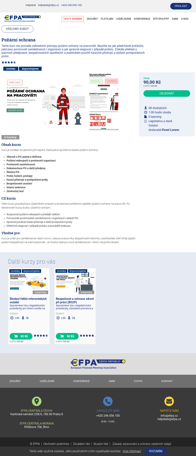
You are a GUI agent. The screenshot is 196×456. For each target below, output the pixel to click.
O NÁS (186, 18)
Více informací (132, 451)
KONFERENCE (142, 18)
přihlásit (181, 6)
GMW (175, 18)
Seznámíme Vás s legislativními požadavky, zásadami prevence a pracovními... (74, 307)
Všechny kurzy (17, 29)
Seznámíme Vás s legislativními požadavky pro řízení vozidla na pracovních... (27, 307)
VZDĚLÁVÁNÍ (123, 18)
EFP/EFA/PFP (161, 18)
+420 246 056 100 (71, 5)
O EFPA (138, 381)
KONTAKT (167, 381)
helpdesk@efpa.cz (48, 5)
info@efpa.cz (169, 415)
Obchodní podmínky (56, 444)
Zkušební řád (81, 444)
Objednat (167, 93)
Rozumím (155, 451)
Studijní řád (100, 444)
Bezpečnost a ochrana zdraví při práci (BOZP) (75, 300)
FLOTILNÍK (107, 18)
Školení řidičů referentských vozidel (28, 300)
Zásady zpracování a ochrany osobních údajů (141, 444)
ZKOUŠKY (92, 18)
